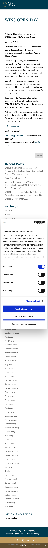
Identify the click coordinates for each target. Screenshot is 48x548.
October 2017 (10, 495)
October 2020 (10, 392)
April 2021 (9, 372)
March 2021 (9, 376)
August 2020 (10, 400)
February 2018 (11, 479)
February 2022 (11, 345)
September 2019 (12, 428)
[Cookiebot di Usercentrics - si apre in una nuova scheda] (34, 222)
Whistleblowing (33, 534)
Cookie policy (29, 531)
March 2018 (9, 475)
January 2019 (10, 447)
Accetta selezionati (24, 316)
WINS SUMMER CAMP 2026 (16, 199)
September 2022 (12, 333)
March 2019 (9, 444)
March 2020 (10, 412)
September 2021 (12, 361)
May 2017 (9, 507)
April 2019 (9, 440)
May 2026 (9, 210)
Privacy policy (15, 531)
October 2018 (10, 459)
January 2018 (10, 483)
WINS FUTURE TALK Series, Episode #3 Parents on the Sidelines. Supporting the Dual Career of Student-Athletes (24, 171)
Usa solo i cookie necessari (24, 324)
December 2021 (11, 349)
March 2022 (9, 341)
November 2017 (11, 491)
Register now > (12, 126)
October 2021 (10, 357)
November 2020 (11, 388)
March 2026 (10, 218)
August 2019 (10, 432)
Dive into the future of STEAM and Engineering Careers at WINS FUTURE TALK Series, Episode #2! (23, 185)
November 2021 (11, 353)
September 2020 (12, 396)
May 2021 (9, 368)
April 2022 (9, 337)
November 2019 (11, 420)
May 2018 (9, 467)
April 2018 (9, 471)
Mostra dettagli (33, 301)
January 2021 (10, 384)
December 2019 (11, 416)
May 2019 (9, 436)
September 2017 (12, 499)
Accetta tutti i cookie (24, 309)
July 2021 (9, 364)
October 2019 (10, 424)
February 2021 (11, 380)
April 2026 (9, 214)
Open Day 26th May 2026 (15, 178)
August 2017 (10, 503)
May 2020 (9, 404)
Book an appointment (14, 136)
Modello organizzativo (14, 534)
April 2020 (9, 408)
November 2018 (11, 455)
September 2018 (12, 463)
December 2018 (11, 451)
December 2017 (11, 487)
